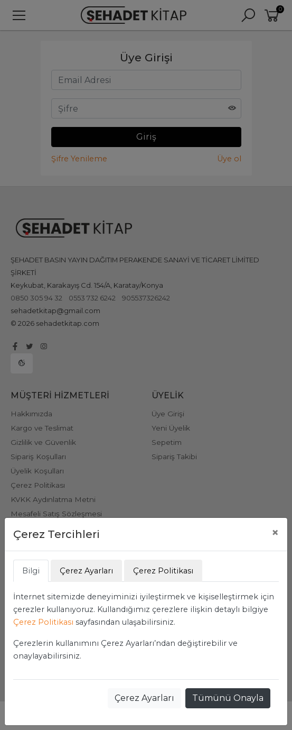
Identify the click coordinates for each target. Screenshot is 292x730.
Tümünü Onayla (227, 698)
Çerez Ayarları (144, 698)
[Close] (275, 533)
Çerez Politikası (43, 622)
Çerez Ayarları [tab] (86, 571)
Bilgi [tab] (31, 571)
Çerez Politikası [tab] (163, 571)
